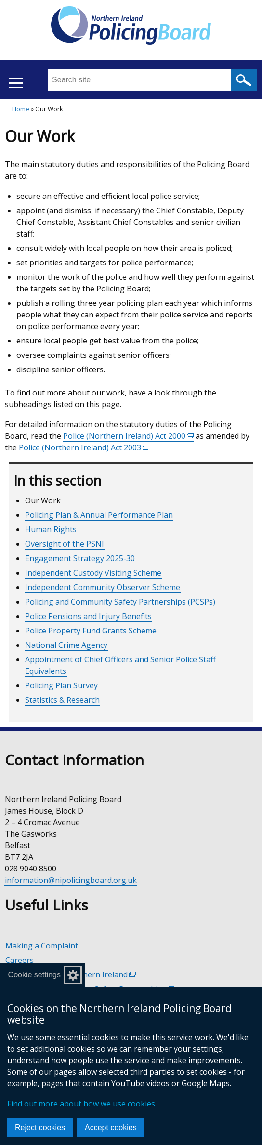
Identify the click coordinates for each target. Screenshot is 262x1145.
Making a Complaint (41, 945)
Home (20, 109)
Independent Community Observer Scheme (102, 587)
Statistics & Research (62, 700)
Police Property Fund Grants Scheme (91, 630)
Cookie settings (34, 975)
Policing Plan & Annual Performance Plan (99, 515)
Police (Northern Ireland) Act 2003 (84, 447)
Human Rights (51, 529)
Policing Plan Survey (61, 685)
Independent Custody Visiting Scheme (93, 572)
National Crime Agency (66, 645)
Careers (19, 960)
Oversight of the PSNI (64, 544)
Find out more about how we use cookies (81, 1103)
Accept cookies (111, 1127)
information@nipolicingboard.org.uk (71, 880)
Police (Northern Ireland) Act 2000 (128, 436)
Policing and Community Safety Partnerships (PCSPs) (120, 601)
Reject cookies (40, 1127)
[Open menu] (15, 83)
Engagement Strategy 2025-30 (80, 558)
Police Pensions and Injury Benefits (88, 616)
